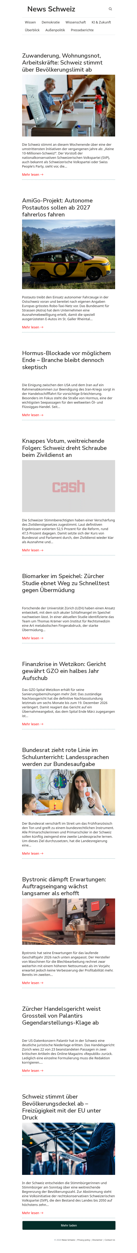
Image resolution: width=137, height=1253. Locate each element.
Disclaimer (97, 1239)
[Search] (110, 9)
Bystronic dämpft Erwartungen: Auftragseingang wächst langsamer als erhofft (64, 886)
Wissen (30, 22)
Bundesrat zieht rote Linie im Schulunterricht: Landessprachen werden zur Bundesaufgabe (65, 757)
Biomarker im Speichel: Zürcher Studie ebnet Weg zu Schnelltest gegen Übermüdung (65, 583)
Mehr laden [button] (69, 1225)
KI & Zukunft (101, 22)
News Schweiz (68, 1239)
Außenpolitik (55, 30)
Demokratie (51, 22)
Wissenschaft (76, 22)
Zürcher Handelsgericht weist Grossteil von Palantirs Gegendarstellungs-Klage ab (61, 1016)
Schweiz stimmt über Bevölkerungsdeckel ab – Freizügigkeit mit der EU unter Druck (61, 1107)
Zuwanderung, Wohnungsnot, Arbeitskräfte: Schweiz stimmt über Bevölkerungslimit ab (62, 63)
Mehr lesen (32, 174)
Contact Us (110, 1239)
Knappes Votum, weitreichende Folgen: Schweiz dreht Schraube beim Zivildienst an (64, 448)
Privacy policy (83, 1239)
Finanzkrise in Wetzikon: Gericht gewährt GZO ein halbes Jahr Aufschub (64, 671)
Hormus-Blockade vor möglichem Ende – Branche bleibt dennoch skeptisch (66, 360)
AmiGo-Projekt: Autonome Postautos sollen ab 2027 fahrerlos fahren (57, 207)
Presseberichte (82, 30)
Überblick (32, 30)
